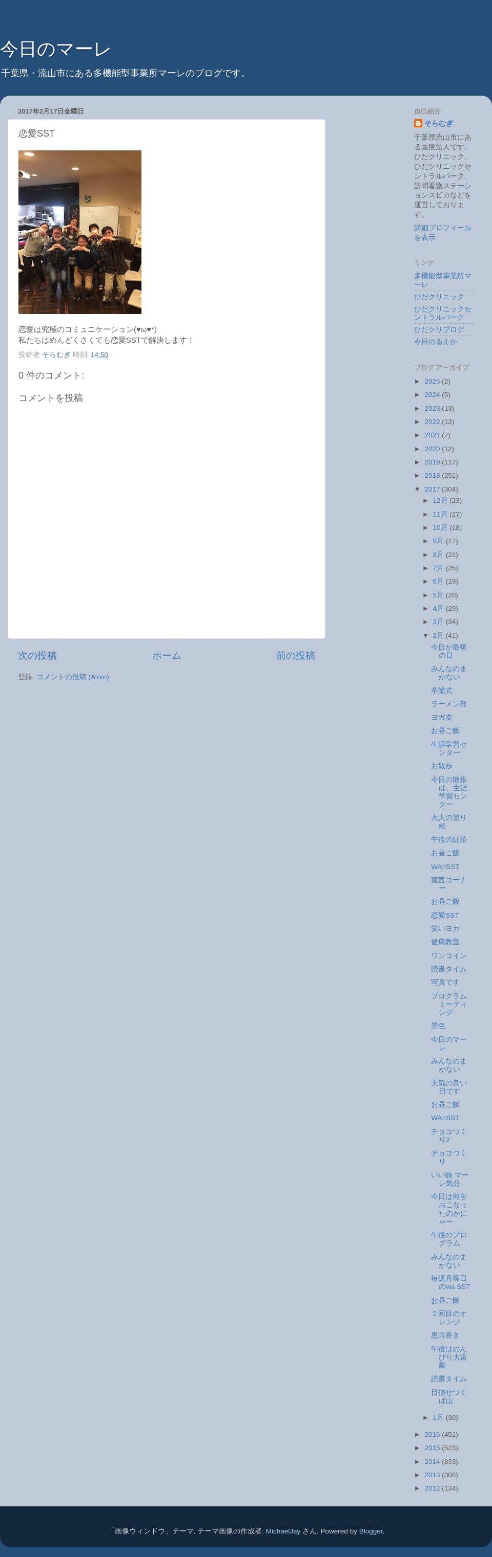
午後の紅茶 (449, 839)
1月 (439, 1417)
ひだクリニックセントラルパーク (442, 313)
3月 (439, 622)
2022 (433, 422)
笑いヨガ (445, 928)
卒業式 (442, 691)
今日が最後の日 (449, 651)
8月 (439, 555)
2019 (433, 462)
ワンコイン (449, 956)
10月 (441, 527)
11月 (441, 514)
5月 (439, 595)
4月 (439, 608)
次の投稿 (37, 655)
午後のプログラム (449, 1239)
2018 (433, 475)
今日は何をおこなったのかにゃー (449, 1209)
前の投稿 (295, 655)
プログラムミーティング (449, 1004)
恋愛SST (445, 915)
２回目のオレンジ (449, 1318)
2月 (439, 635)
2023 (433, 408)
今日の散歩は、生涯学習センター (449, 792)
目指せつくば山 (449, 1397)
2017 (433, 489)
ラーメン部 (449, 704)
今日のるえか (435, 342)
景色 (438, 1026)
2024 (433, 394)
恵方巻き (445, 1335)
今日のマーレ (56, 48)
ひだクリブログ (439, 329)
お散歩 (442, 766)
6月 (439, 581)
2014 (433, 1461)
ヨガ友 (442, 717)
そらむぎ (438, 123)
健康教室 (445, 942)
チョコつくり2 (449, 1136)
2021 (433, 435)
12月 (441, 500)
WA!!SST (445, 867)
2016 (433, 1434)
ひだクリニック (439, 297)
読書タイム (449, 969)
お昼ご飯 (445, 731)
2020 (433, 449)
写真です (445, 982)
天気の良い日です (449, 1087)
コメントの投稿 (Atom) (72, 677)
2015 (433, 1448)
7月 (439, 568)
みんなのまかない (449, 673)
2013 (433, 1475)
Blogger (371, 1531)
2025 (433, 381)
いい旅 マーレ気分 (450, 1179)
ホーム (166, 655)
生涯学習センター (449, 749)
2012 (433, 1488)
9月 (439, 541)
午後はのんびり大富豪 (449, 1357)
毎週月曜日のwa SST (450, 1283)
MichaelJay (283, 1531)
